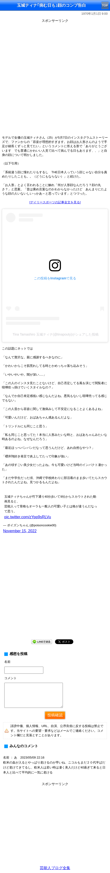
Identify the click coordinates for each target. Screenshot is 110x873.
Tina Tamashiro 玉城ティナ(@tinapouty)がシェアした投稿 (56, 334)
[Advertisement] (55, 79)
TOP (105, 5)
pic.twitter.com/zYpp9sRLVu (27, 517)
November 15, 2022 (20, 531)
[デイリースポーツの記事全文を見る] (54, 202)
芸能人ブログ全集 (55, 868)
